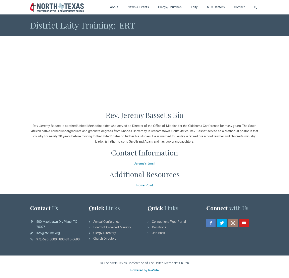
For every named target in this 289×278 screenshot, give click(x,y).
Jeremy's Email (144, 163)
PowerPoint (144, 185)
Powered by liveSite (144, 270)
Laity (194, 7)
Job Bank (158, 233)
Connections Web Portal (169, 222)
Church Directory (104, 238)
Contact (239, 7)
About (114, 7)
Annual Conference (106, 222)
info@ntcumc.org (48, 233)
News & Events (138, 7)
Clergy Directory (104, 233)
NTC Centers (216, 7)
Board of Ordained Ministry (112, 227)
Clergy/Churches (170, 7)
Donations (159, 227)
